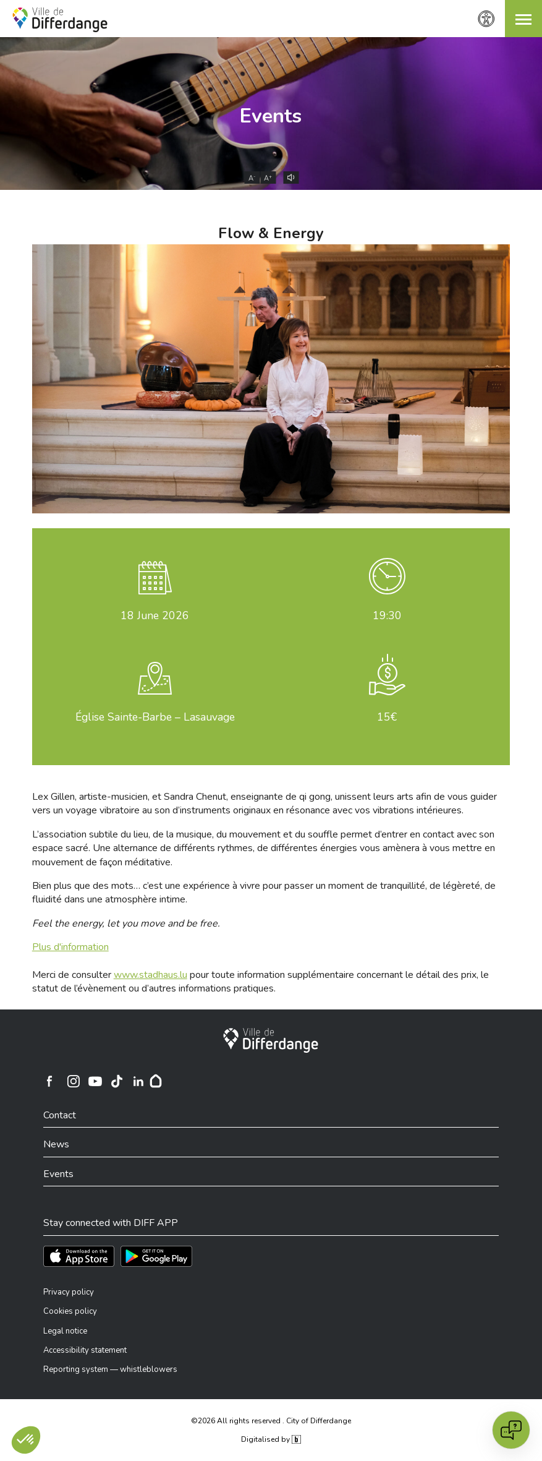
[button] (523, 18)
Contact (59, 1115)
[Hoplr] (155, 1081)
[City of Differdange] (271, 1040)
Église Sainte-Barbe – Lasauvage (155, 716)
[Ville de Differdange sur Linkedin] (138, 1081)
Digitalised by (270, 1439)
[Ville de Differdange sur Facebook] (49, 1081)
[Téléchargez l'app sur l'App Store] (78, 1256)
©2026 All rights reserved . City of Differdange (271, 1421)
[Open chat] (511, 1430)
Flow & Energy (271, 233)
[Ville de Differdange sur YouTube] (95, 1081)
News (56, 1144)
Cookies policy (70, 1311)
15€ (387, 716)
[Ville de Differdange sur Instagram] (73, 1081)
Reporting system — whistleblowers (110, 1369)
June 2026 (155, 615)
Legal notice (65, 1331)
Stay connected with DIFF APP (110, 1223)
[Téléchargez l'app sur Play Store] (156, 1256)
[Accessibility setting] (486, 19)
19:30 (387, 615)
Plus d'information (70, 947)
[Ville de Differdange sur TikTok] (116, 1081)
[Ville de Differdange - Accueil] (60, 19)
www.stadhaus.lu (150, 975)
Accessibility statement (85, 1350)
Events (271, 116)
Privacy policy (68, 1292)
